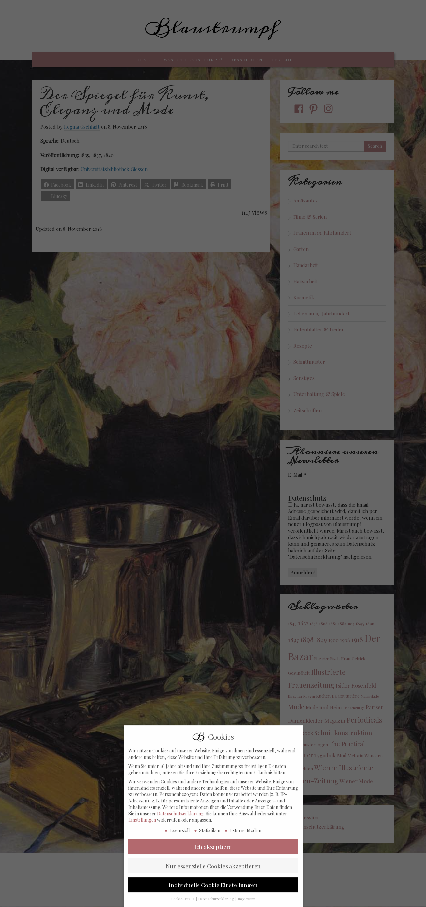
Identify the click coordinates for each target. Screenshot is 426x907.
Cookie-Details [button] (183, 904)
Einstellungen (142, 825)
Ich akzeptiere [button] (213, 852)
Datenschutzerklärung (180, 819)
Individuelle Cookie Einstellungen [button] (213, 890)
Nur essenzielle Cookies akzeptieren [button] (213, 871)
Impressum (246, 904)
